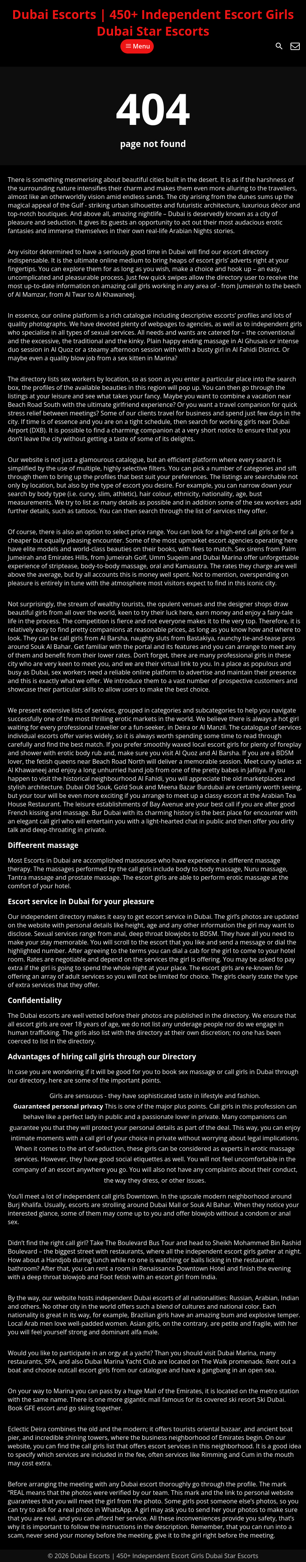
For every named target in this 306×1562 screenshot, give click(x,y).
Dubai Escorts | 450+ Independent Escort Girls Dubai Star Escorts (153, 22)
